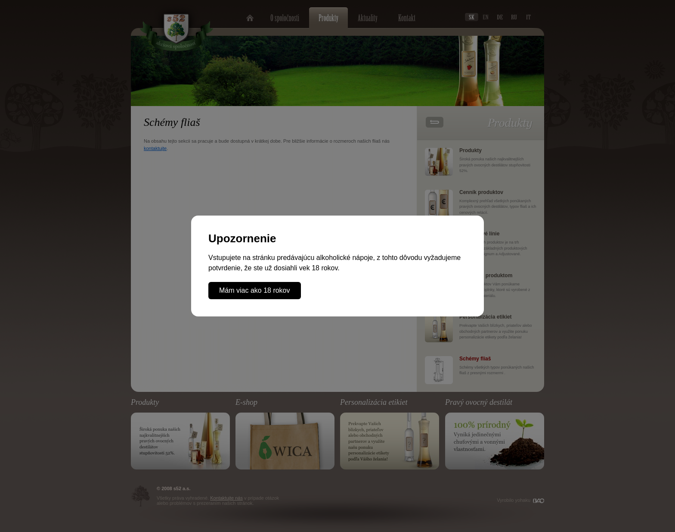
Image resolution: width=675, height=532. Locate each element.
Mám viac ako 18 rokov (254, 290)
